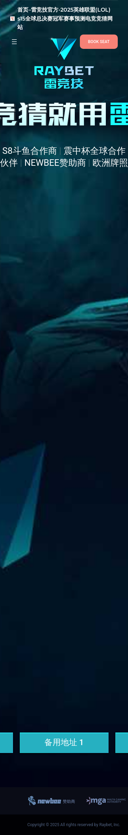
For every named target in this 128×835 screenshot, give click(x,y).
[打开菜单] (14, 42)
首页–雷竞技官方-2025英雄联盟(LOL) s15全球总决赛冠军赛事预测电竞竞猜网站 (65, 18)
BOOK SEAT (99, 41)
